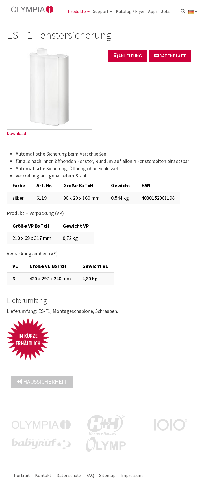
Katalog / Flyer (130, 11)
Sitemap (107, 475)
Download (16, 133)
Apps (153, 11)
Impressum (132, 475)
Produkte (79, 11)
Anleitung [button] (128, 56)
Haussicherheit (42, 381)
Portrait (22, 475)
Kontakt (43, 475)
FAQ (90, 475)
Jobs (165, 11)
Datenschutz (69, 475)
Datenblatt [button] (170, 56)
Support (102, 11)
